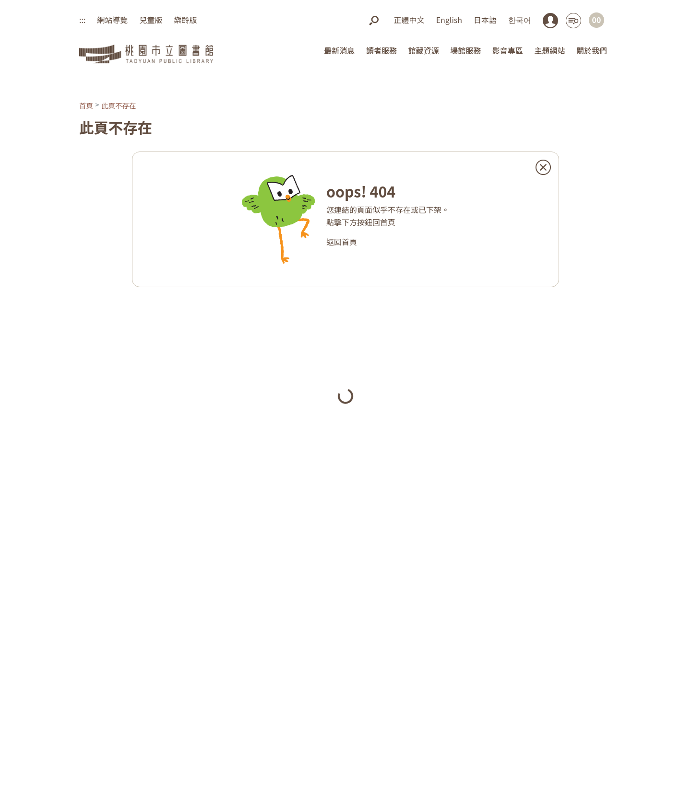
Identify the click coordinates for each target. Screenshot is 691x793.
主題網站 (549, 50)
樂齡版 (185, 19)
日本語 (485, 19)
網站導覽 (112, 19)
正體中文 (409, 19)
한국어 (519, 19)
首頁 (86, 105)
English (449, 19)
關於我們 (591, 50)
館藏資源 (423, 50)
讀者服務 (381, 50)
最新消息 (339, 50)
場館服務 (465, 50)
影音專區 (507, 50)
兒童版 (150, 19)
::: (82, 19)
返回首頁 (341, 241)
